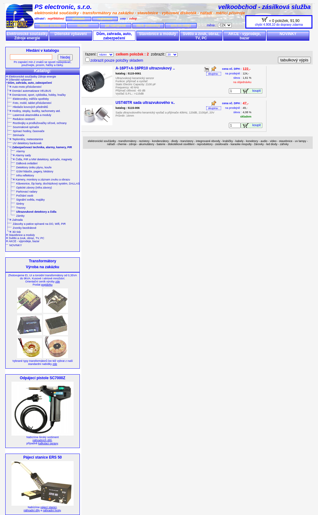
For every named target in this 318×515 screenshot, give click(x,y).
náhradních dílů (42, 440)
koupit (257, 90)
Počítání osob (24, 195)
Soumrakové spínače (26, 127)
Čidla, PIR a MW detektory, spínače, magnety (42, 159)
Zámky (20, 215)
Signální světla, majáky (30, 199)
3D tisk (15, 231)
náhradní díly (32, 510)
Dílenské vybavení (70, 34)
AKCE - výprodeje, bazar (244, 36)
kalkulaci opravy (48, 443)
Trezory (20, 207)
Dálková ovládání (27, 163)
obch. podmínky (148, 25)
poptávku (46, 284)
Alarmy (20, 151)
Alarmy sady (22, 155)
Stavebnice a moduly (157, 34)
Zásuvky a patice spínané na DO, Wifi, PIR (39, 223)
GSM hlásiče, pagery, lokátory (34, 171)
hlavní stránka (50, 25)
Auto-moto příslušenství (25, 86)
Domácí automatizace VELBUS (30, 90)
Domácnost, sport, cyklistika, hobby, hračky (37, 94)
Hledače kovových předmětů (30, 107)
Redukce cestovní (24, 119)
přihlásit (78, 18)
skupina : (213, 73)
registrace (105, 18)
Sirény (20, 203)
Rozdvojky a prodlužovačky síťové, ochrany (39, 123)
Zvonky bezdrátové (24, 227)
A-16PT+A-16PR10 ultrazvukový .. (145, 68)
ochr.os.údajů (180, 25)
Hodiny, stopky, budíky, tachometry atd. (35, 111)
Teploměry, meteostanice (26, 139)
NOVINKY (288, 34)
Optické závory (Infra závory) (34, 187)
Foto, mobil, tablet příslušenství (32, 102)
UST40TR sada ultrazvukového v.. (145, 102)
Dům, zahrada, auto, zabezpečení (114, 36)
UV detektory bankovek (27, 143)
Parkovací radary (26, 191)
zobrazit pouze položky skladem (116, 60)
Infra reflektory (25, 175)
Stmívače (19, 135)
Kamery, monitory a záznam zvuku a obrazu (41, 179)
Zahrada (16, 219)
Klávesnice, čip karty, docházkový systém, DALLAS (48, 183)
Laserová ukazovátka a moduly (32, 115)
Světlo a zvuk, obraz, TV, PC (201, 36)
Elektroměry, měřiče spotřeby (31, 98)
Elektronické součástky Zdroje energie (27, 36)
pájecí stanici (48, 507)
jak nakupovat (115, 25)
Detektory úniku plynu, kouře (34, 167)
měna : (212, 25)
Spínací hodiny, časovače (28, 131)
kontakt (83, 25)
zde (57, 281)
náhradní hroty (52, 510)
